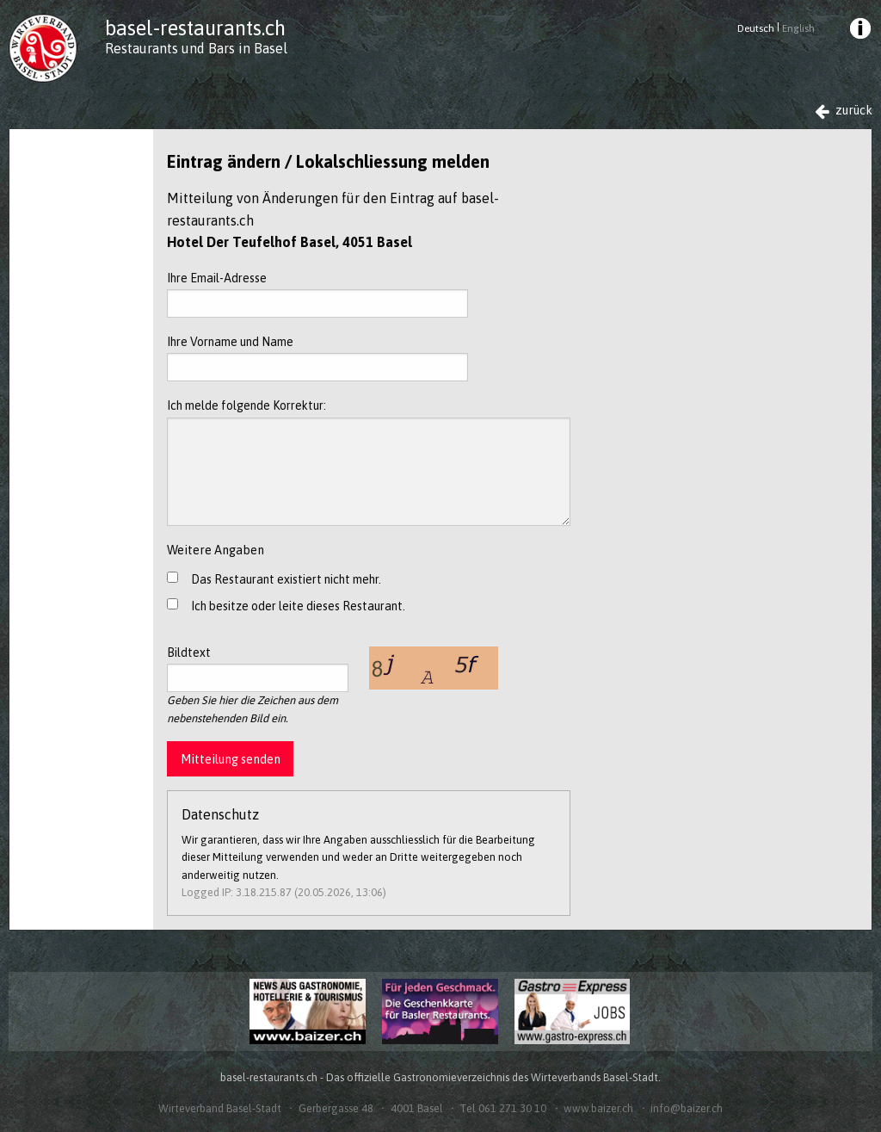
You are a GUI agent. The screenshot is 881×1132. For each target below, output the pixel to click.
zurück (843, 110)
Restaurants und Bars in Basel (196, 48)
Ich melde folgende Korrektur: (368, 462)
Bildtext (257, 669)
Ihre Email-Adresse (317, 294)
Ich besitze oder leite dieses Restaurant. (298, 606)
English (798, 28)
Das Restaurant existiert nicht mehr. (286, 579)
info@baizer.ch (686, 1108)
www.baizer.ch (598, 1108)
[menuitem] (859, 31)
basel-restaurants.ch (195, 28)
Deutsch (755, 28)
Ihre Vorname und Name (317, 358)
